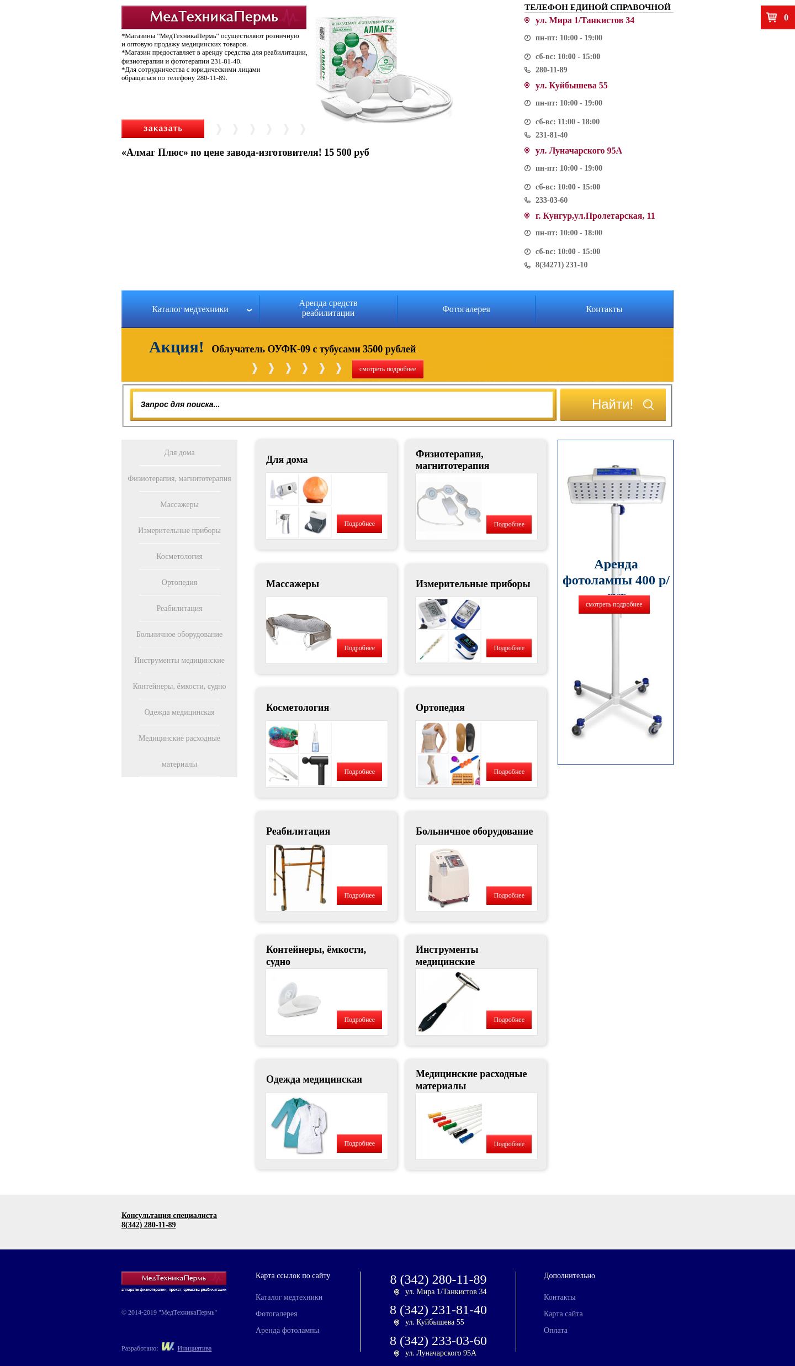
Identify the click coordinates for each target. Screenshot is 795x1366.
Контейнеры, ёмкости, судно (179, 686)
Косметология (179, 556)
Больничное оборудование (179, 634)
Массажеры (179, 504)
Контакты (604, 309)
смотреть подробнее (387, 369)
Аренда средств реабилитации (328, 308)
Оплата (556, 1330)
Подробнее (359, 524)
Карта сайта (563, 1314)
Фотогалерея (466, 309)
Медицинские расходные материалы (179, 751)
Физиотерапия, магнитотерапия (179, 478)
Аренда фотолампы (287, 1330)
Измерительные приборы (179, 530)
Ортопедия (179, 582)
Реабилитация (179, 608)
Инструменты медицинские (179, 660)
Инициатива (195, 1348)
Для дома (179, 453)
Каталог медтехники (190, 309)
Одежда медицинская (179, 712)
